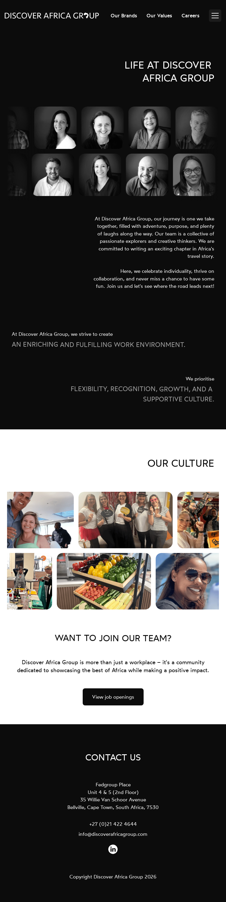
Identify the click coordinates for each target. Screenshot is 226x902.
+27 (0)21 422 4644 (113, 824)
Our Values (159, 15)
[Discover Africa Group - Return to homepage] (52, 16)
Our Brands (124, 15)
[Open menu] (215, 15)
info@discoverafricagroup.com (113, 834)
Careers (191, 15)
